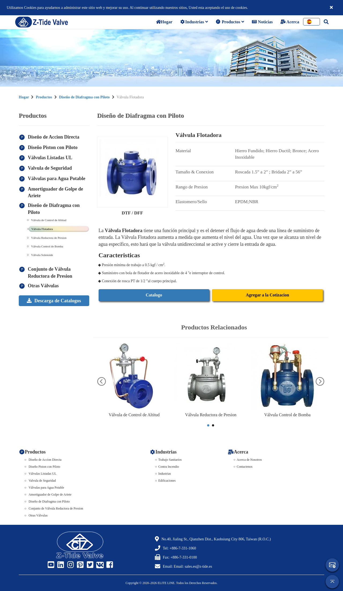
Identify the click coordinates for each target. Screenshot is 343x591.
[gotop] (332, 581)
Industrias (194, 22)
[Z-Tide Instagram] (70, 565)
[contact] (332, 565)
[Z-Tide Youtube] (50, 565)
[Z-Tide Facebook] (109, 565)
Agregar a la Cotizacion (267, 295)
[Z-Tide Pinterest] (80, 565)
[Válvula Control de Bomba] (288, 376)
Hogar (24, 97)
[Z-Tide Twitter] (89, 565)
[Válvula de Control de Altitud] (134, 376)
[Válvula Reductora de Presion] (211, 376)
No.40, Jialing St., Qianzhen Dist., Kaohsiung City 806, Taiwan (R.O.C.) (216, 539)
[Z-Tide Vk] (99, 565)
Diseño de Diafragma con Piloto (84, 97)
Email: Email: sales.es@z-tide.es (187, 566)
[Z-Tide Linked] (60, 565)
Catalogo (154, 295)
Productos (229, 22)
